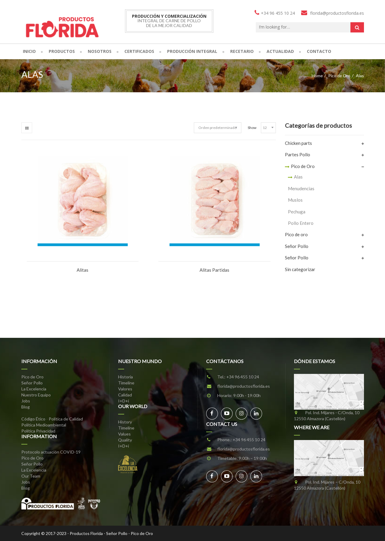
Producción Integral (192, 51)
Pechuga (296, 211)
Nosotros (100, 51)
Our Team (30, 475)
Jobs (25, 400)
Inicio (29, 51)
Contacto (319, 51)
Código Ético (33, 418)
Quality (125, 439)
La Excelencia (33, 388)
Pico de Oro (339, 75)
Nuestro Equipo (36, 394)
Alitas (82, 270)
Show (252, 127)
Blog (25, 406)
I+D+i (123, 400)
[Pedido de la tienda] (217, 127)
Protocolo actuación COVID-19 (51, 451)
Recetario (242, 51)
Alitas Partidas (214, 270)
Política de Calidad (66, 418)
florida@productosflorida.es (243, 386)
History (125, 421)
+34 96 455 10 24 (242, 376)
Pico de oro (296, 234)
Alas (298, 176)
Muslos (295, 200)
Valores (125, 388)
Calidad (125, 394)
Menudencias (301, 188)
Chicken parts (298, 143)
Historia (125, 376)
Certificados (139, 51)
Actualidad (280, 51)
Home (317, 75)
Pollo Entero (300, 223)
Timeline (126, 382)
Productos (62, 51)
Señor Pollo (296, 246)
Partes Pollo (297, 154)
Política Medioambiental (43, 424)
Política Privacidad (38, 430)
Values (124, 433)
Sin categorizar (300, 269)
